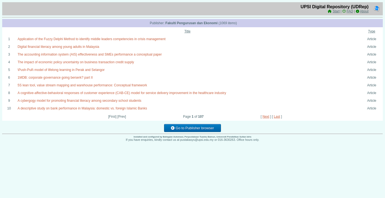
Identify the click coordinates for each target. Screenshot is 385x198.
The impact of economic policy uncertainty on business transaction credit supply (76, 62)
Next (265, 117)
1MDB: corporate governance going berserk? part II (55, 77)
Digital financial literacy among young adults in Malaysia (58, 47)
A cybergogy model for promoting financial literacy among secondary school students (79, 101)
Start (336, 11)
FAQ (350, 11)
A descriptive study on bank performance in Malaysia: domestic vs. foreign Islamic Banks (82, 108)
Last (277, 117)
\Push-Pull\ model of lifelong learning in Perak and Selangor (61, 70)
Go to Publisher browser (192, 128)
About (364, 11)
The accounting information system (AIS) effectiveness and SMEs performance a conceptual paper (90, 54)
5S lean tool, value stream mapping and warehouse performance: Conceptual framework (82, 85)
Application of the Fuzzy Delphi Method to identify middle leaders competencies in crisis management (91, 39)
